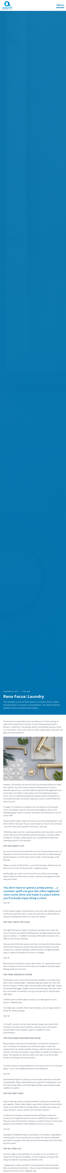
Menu (60, 5)
